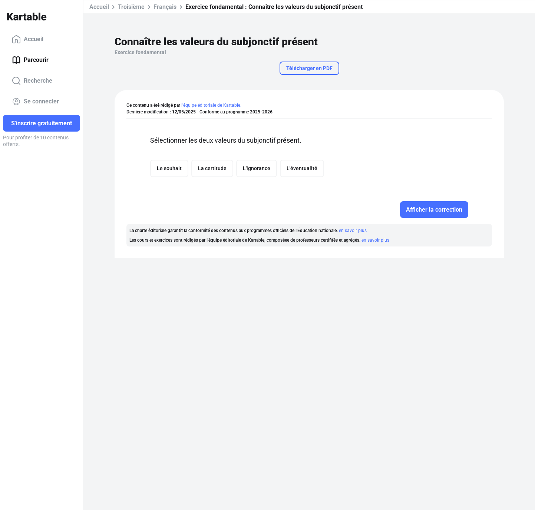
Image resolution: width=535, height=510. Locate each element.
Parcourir (30, 60)
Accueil (27, 39)
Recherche (32, 80)
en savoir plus (353, 230)
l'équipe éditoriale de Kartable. (211, 105)
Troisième (131, 6)
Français (164, 6)
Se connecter (35, 101)
